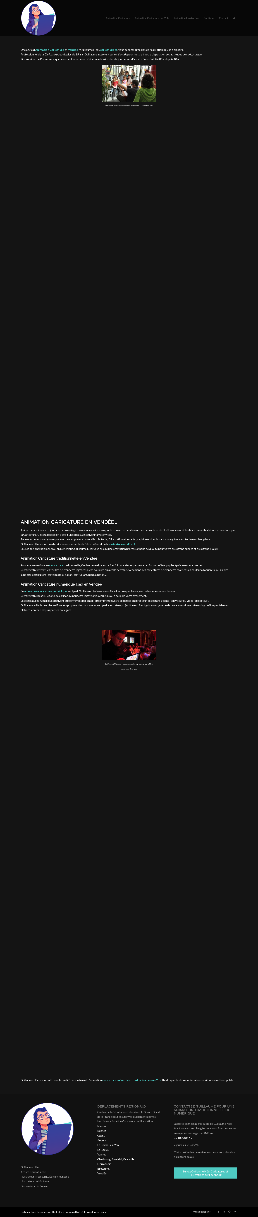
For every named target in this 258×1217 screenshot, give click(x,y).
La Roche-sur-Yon (108, 1145)
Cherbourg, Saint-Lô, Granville (115, 1159)
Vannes (101, 1154)
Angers (101, 1140)
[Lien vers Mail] (234, 1211)
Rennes (101, 1130)
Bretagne (103, 1168)
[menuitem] (118, 18)
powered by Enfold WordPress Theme (86, 1212)
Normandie (104, 1163)
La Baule (102, 1149)
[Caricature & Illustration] (38, 18)
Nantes (101, 1126)
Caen (100, 1135)
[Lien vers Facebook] (218, 1211)
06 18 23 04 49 (183, 1137)
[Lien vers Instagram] (229, 1211)
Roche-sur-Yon (151, 1080)
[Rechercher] (233, 18)
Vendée (101, 1173)
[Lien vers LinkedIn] (224, 1211)
